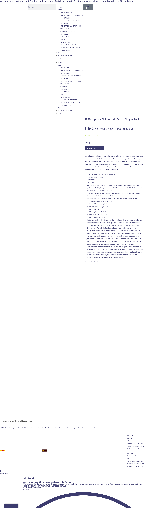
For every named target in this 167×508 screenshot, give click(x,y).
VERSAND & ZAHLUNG (135, 293)
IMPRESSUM (131, 288)
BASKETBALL (64, 37)
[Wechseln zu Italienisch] (126, 6)
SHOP (60, 10)
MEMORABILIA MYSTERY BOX (70, 26)
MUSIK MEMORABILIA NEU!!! (70, 47)
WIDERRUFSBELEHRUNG (135, 296)
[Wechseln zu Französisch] (122, 6)
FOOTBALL (64, 34)
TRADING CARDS (66, 12)
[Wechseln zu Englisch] (118, 6)
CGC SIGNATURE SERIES (68, 45)
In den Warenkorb (94, 148)
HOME (60, 7)
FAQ (59, 58)
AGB (128, 291)
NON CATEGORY (66, 50)
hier (115, 262)
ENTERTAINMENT (66, 42)
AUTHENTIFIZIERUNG (65, 55)
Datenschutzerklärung (135, 299)
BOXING (63, 39)
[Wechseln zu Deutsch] (114, 6)
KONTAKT (130, 285)
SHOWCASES (64, 29)
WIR (59, 53)
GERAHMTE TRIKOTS (67, 31)
